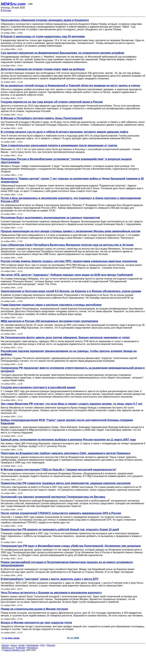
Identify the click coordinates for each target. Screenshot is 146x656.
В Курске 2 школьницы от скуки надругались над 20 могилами (43, 36)
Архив (22, 645)
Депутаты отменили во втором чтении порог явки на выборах (43, 69)
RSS (42, 645)
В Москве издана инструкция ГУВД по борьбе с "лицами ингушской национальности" (59, 469)
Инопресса (32, 647)
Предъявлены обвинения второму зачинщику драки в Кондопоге (45, 20)
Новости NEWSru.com (14, 650)
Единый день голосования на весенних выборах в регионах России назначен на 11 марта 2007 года (68, 439)
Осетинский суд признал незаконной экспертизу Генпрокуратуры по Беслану (53, 496)
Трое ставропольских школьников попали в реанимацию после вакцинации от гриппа (59, 145)
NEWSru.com (13, 4)
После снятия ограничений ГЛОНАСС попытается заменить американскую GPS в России (61, 513)
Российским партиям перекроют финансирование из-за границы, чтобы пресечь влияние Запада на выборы (68, 353)
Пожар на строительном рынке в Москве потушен (34, 608)
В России (6, 10)
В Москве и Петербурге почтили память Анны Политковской (41, 118)
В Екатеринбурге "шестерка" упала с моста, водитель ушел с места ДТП (49, 578)
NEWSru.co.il (8, 647)
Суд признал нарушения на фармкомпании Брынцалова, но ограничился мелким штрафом (62, 52)
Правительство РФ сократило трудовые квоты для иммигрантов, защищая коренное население (66, 483)
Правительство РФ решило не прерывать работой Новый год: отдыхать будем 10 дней (60, 529)
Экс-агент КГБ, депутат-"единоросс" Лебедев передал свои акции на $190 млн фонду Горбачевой (67, 274)
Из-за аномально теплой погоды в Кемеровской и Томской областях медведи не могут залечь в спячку (70, 85)
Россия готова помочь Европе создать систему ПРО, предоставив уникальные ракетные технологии (69, 261)
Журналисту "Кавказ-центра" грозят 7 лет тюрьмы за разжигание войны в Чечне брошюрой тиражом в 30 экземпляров (72, 180)
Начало (5, 645)
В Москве (20, 647)
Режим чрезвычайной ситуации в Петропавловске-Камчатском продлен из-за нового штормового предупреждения (67, 564)
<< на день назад (10, 638)
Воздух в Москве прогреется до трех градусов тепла (36, 622)
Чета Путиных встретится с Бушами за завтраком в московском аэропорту (51, 592)
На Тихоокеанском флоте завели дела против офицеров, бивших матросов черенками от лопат (65, 337)
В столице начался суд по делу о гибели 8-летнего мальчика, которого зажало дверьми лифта (64, 131)
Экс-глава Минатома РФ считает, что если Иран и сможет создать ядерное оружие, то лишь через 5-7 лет (72, 403)
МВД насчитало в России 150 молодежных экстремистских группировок (49, 321)
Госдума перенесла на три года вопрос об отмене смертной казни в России (52, 101)
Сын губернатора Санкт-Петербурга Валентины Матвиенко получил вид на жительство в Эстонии (67, 244)
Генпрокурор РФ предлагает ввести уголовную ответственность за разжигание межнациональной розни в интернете (73, 369)
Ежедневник (32, 645)
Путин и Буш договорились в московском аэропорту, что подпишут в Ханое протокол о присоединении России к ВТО (71, 200)
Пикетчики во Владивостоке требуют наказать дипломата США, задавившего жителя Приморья (65, 453)
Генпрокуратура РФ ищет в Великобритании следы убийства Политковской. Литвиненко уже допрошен (71, 545)
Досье (14, 645)
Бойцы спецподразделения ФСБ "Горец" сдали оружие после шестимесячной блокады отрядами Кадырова (67, 422)
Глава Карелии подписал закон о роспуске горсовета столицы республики (51, 304)
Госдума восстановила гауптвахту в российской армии (38, 387)
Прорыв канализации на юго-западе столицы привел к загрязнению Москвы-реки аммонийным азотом (70, 231)
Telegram (51, 645)
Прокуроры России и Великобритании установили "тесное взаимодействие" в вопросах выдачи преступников (66, 161)
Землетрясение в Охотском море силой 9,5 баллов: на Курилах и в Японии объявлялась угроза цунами (71, 291)
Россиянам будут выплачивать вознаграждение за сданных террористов (50, 217)
